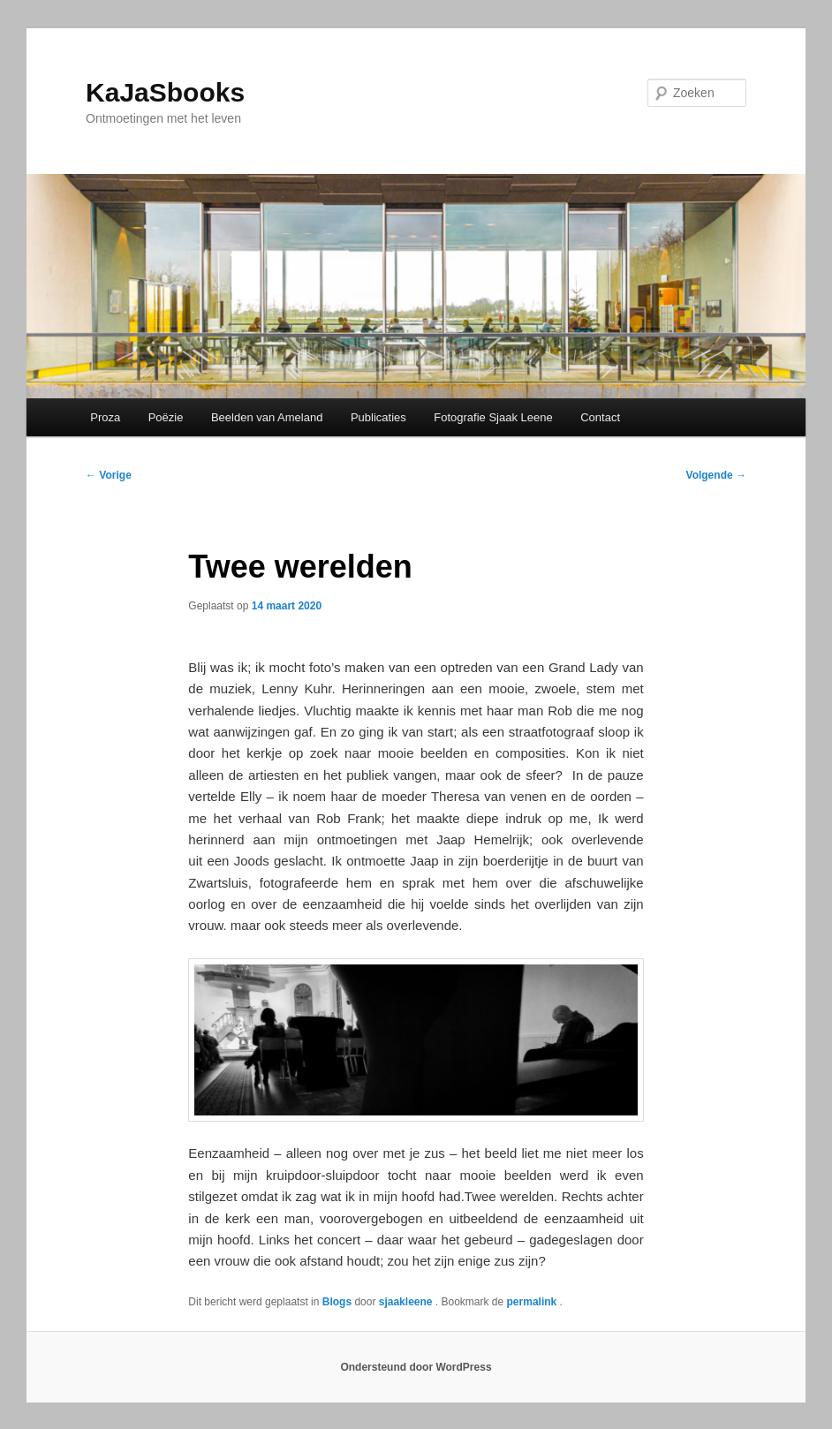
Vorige (109, 475)
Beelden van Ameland (266, 417)
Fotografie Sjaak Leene (493, 417)
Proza (105, 417)
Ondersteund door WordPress (415, 1367)
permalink (533, 1302)
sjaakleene (407, 1302)
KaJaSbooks (165, 92)
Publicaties (378, 417)
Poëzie (166, 417)
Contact (600, 417)
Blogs (337, 1302)
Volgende (716, 475)
